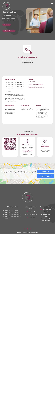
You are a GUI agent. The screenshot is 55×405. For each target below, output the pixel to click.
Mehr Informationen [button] (18, 175)
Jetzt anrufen (6, 24)
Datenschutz (25, 232)
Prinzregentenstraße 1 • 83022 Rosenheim (46, 219)
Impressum (19, 232)
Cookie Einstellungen (33, 232)
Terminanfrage (31, 211)
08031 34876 (33, 81)
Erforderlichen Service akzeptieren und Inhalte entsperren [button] (45, 176)
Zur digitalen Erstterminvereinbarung (36, 87)
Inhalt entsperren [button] (45, 171)
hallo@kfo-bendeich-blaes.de (36, 84)
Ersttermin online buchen (9, 30)
